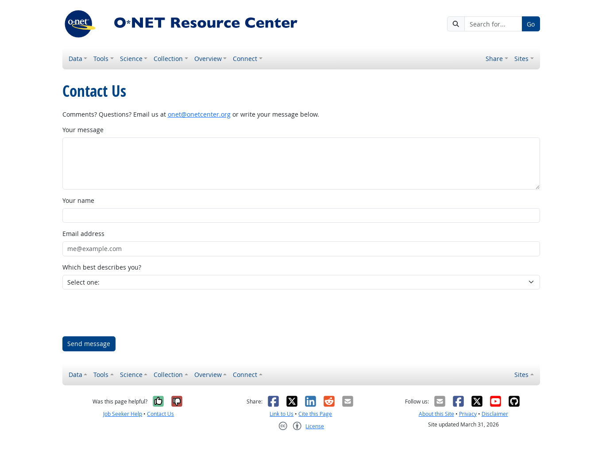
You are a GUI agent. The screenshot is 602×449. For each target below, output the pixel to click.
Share (494, 58)
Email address (83, 233)
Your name (78, 200)
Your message (83, 130)
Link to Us (281, 414)
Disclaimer (495, 414)
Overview (208, 58)
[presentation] (129, 313)
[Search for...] (493, 23)
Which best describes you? (101, 267)
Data (75, 58)
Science (131, 58)
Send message (88, 343)
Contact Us (160, 414)
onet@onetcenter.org (199, 114)
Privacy (468, 414)
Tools (100, 58)
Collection (168, 58)
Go (531, 24)
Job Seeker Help (122, 414)
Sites (521, 58)
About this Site (436, 414)
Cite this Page (315, 414)
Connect (245, 58)
